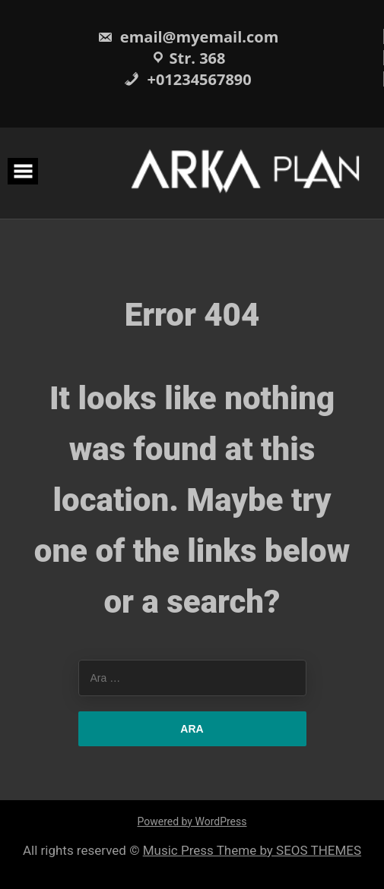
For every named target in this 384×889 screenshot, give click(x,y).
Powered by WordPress (192, 821)
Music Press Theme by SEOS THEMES (252, 850)
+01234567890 (187, 79)
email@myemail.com (188, 37)
